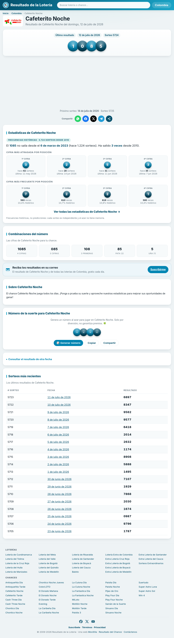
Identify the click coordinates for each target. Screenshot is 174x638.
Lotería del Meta (47, 554)
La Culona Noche (81, 586)
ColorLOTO (44, 586)
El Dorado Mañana (48, 591)
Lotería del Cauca (81, 567)
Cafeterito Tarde (13, 595)
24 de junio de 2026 (59, 524)
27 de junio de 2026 (59, 501)
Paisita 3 (76, 612)
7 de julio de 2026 (58, 427)
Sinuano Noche (113, 612)
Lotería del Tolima (14, 558)
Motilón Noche (79, 603)
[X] (87, 621)
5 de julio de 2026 (58, 442)
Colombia (161, 5)
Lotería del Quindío (49, 567)
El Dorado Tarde (47, 599)
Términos (87, 627)
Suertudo (143, 582)
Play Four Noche (114, 599)
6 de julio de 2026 (58, 434)
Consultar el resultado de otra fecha (30, 359)
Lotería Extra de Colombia (119, 554)
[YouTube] (93, 621)
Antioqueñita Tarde (15, 586)
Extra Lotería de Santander (153, 554)
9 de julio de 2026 (58, 412)
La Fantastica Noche (82, 595)
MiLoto (75, 599)
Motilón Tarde (79, 608)
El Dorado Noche (48, 595)
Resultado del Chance (110, 632)
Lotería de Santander (83, 558)
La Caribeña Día (47, 608)
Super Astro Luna (148, 586)
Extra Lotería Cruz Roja (117, 558)
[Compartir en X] (93, 119)
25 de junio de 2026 (59, 516)
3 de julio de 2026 (58, 456)
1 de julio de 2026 (58, 471)
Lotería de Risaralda (82, 554)
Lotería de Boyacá (81, 563)
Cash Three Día (13, 599)
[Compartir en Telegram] (101, 119)
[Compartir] (109, 119)
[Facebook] (81, 621)
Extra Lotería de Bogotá (117, 563)
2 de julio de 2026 (58, 464)
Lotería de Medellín (49, 571)
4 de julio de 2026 (58, 449)
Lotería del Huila (13, 567)
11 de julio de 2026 (59, 397)
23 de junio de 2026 (59, 531)
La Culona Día (79, 582)
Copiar (92, 343)
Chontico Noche (13, 612)
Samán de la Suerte (115, 603)
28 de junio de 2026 (59, 494)
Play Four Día (112, 595)
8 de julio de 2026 (58, 419)
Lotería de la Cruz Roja (17, 563)
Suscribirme (158, 269)
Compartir (109, 343)
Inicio (5, 13)
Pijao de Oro (111, 591)
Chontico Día (12, 608)
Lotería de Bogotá (48, 563)
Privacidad (100, 627)
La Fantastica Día (81, 591)
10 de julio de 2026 (59, 404)
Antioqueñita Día (14, 582)
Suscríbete (74, 627)
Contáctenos (130, 632)
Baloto (75, 571)
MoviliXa (92, 632)
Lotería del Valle (47, 558)
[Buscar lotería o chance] (103, 5)
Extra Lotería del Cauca (151, 558)
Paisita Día (110, 582)
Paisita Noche (112, 586)
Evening (43, 603)
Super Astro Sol (147, 591)
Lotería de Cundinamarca (18, 554)
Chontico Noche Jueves (51, 582)
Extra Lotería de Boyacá (117, 567)
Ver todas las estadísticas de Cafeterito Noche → (87, 211)
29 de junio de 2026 (59, 486)
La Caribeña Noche (49, 612)
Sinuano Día (111, 608)
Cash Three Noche (15, 603)
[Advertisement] (87, 83)
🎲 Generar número (68, 342)
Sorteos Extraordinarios (151, 563)
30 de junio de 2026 (59, 479)
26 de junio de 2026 (59, 509)
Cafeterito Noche (14, 591)
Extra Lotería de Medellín (118, 571)
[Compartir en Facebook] (85, 119)
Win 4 (142, 595)
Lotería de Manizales (16, 571)
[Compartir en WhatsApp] (78, 119)
